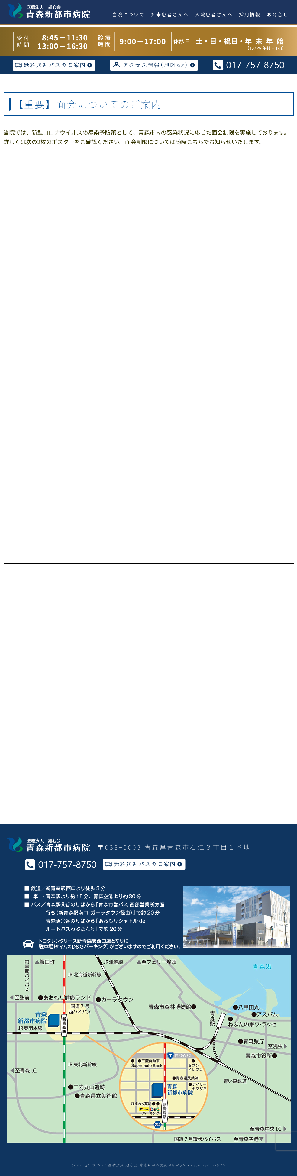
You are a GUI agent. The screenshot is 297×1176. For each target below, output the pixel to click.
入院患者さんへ (214, 14)
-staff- (219, 1164)
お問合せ (278, 14)
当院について (128, 14)
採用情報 (250, 14)
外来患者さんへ (170, 14)
